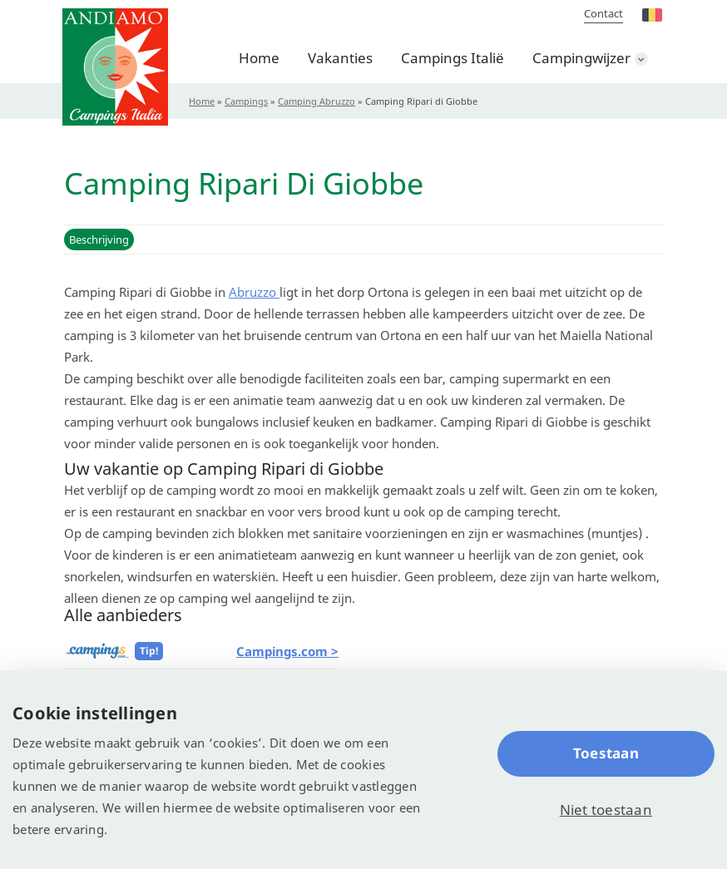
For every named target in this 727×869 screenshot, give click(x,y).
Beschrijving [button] (99, 239)
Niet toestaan (606, 809)
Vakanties (340, 57)
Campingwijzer (581, 57)
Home (259, 57)
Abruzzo (254, 292)
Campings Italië (452, 57)
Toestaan (606, 753)
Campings (246, 101)
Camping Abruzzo (316, 101)
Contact (603, 13)
